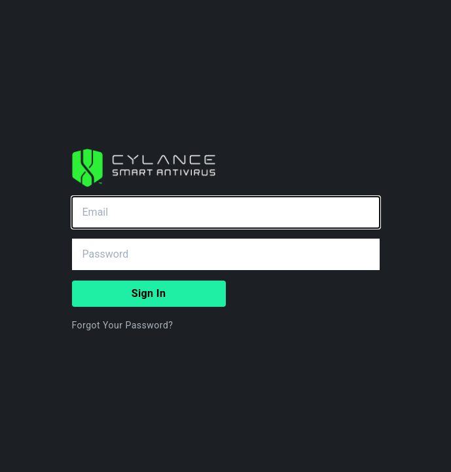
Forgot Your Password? (122, 325)
